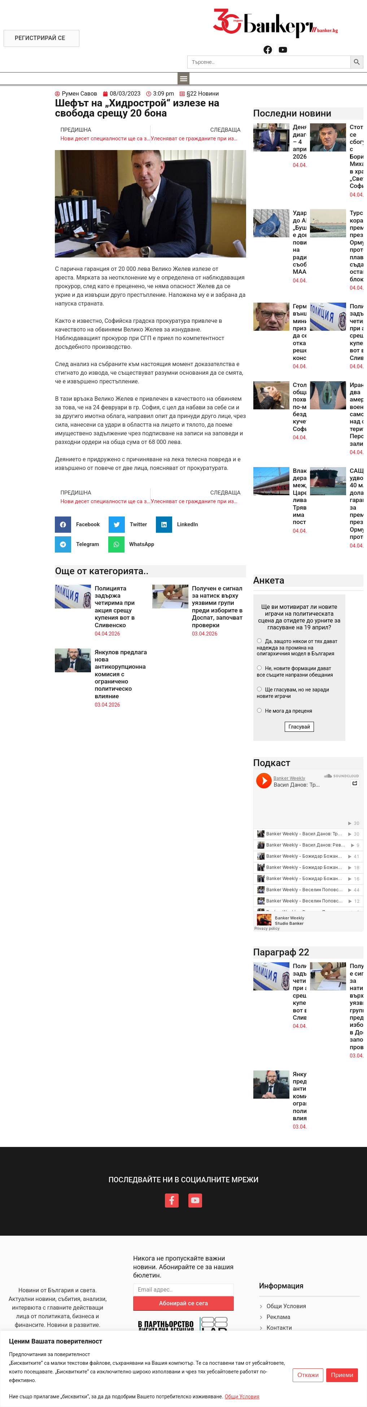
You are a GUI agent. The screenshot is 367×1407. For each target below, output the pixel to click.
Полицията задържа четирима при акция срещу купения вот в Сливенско (115, 607)
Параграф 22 (281, 952)
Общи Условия (242, 1396)
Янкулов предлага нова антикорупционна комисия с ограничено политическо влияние (121, 674)
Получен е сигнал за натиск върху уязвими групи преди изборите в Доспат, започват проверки (217, 607)
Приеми (342, 1375)
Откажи (308, 1375)
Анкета (269, 580)
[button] (183, 78)
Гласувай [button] (299, 727)
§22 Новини (203, 93)
